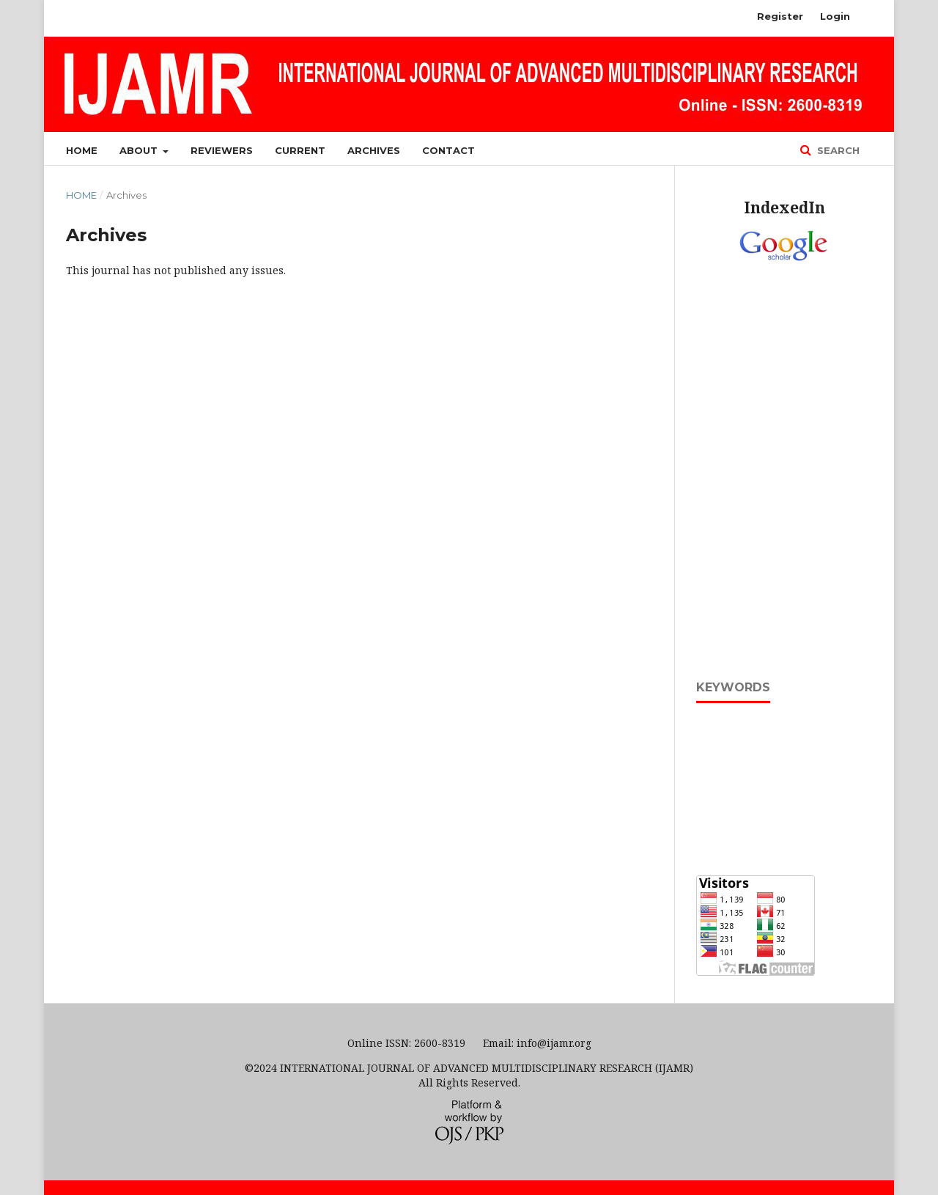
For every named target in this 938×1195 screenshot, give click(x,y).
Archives (373, 150)
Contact (448, 150)
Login (835, 16)
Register (780, 16)
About (139, 150)
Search (837, 150)
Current (300, 150)
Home (81, 150)
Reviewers (222, 150)
